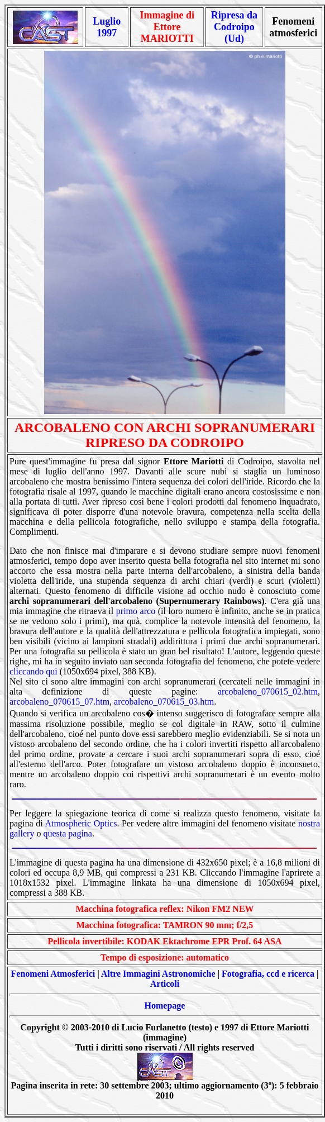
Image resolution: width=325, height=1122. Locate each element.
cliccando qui (33, 671)
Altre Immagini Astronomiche (158, 973)
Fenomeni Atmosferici (53, 973)
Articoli (164, 983)
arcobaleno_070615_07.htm (59, 701)
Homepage (165, 1005)
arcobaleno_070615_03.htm (164, 701)
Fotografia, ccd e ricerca (268, 973)
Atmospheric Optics (81, 823)
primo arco (135, 611)
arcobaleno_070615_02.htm (268, 691)
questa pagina (67, 833)
